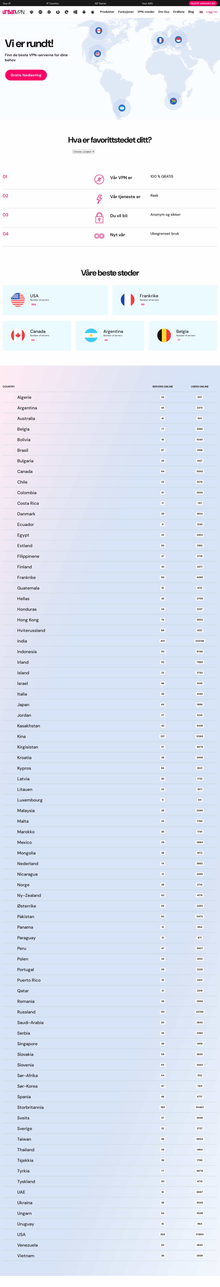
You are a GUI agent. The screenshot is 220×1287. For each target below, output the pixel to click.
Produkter (107, 12)
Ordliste (179, 12)
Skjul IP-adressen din (203, 3)
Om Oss (163, 12)
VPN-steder (146, 12)
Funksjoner (126, 12)
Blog (191, 12)
